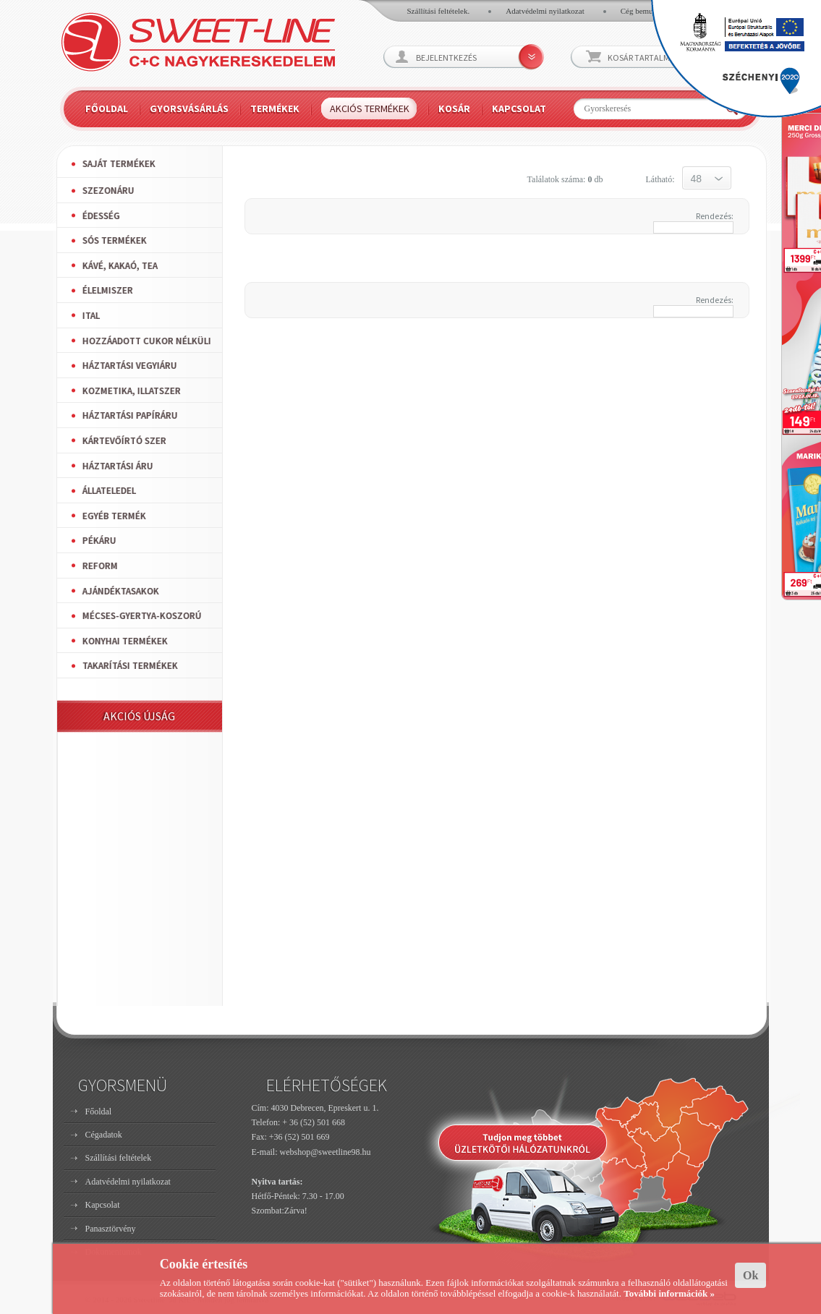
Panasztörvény (110, 1229)
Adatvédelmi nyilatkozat (545, 11)
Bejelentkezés (446, 57)
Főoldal (106, 108)
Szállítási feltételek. (438, 11)
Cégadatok (103, 1135)
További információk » (669, 1293)
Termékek (274, 108)
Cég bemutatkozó (648, 11)
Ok (750, 1275)
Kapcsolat (519, 108)
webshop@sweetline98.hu (325, 1152)
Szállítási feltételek (118, 1158)
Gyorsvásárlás (189, 108)
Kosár (454, 108)
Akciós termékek (369, 108)
